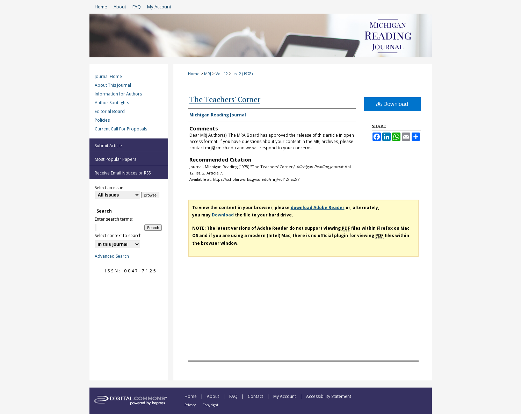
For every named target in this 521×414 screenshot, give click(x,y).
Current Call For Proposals (121, 129)
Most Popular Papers (115, 159)
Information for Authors (118, 94)
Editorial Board (110, 111)
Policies (102, 120)
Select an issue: (109, 188)
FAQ (234, 396)
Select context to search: (119, 235)
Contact (256, 396)
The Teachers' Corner (224, 99)
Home (194, 73)
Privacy (190, 404)
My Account (285, 396)
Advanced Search (112, 256)
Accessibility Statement (328, 396)
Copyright (210, 404)
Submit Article (108, 146)
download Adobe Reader (318, 207)
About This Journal (113, 85)
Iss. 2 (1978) (242, 73)
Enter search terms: (114, 219)
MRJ (207, 73)
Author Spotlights (112, 103)
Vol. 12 (222, 73)
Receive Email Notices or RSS (123, 173)
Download (392, 104)
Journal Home (108, 76)
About (213, 396)
